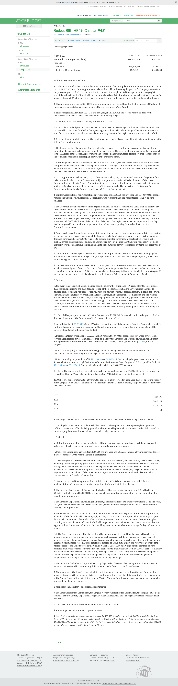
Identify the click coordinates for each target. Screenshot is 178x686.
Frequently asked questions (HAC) (65, 660)
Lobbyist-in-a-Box (92, 681)
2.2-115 (106, 189)
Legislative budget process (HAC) (28, 658)
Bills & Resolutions (101, 15)
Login (159, 7)
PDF (93, 41)
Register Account (149, 7)
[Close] (176, 2)
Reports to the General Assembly (148, 15)
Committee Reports (29, 89)
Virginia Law (128, 15)
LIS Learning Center (115, 7)
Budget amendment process (63, 658)
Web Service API (143, 658)
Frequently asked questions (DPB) (29, 665)
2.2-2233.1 (78, 324)
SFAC (110, 658)
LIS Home (81, 681)
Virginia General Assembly (97, 7)
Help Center (68, 2)
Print (86, 41)
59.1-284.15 (111, 359)
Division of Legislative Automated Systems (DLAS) (119, 684)
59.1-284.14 (96, 359)
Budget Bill (117, 20)
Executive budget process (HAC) (28, 660)
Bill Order (58, 35)
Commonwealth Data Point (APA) (28, 663)
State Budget (116, 15)
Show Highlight (74, 41)
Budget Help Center (133, 660)
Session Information (84, 15)
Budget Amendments (29, 83)
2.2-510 (141, 341)
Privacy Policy (129, 7)
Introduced (24, 46)
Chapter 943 (25, 69)
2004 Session (29, 26)
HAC (105, 658)
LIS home (139, 7)
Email (102, 41)
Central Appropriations (72, 35)
